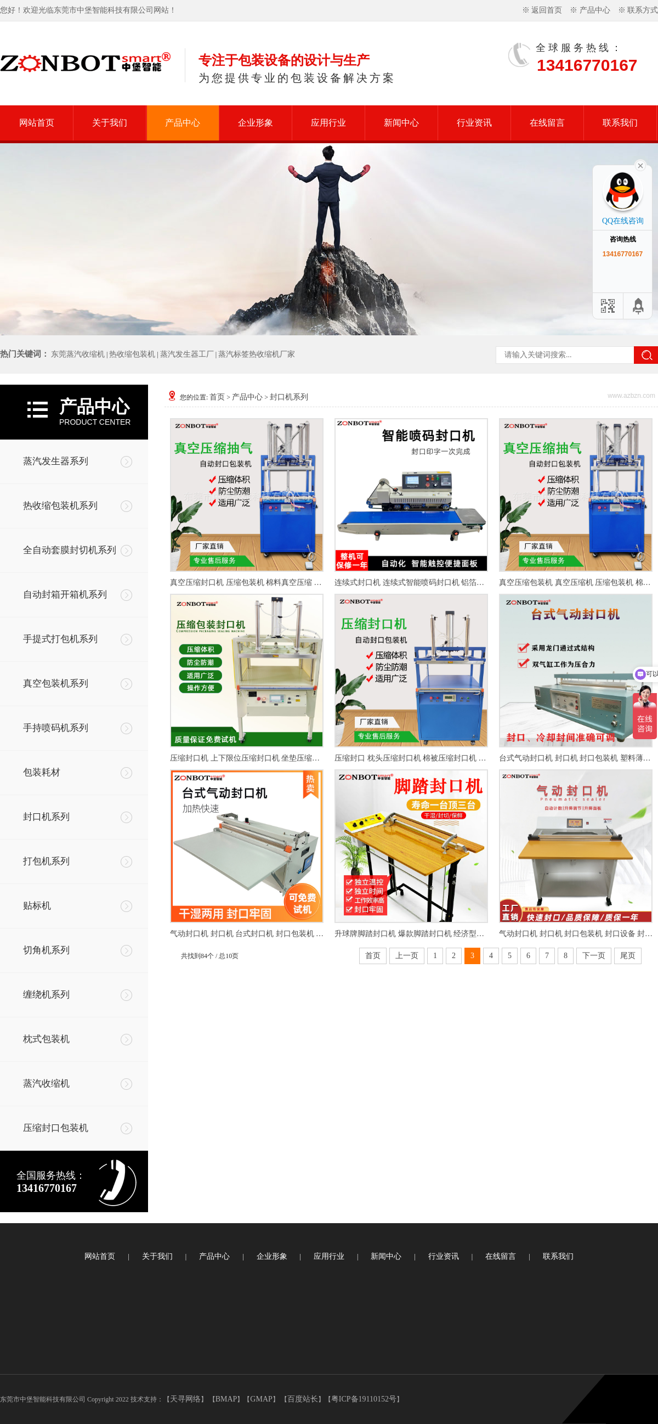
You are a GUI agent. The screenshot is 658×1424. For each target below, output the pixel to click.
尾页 (628, 956)
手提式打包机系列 (60, 639)
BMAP (226, 1399)
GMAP (261, 1399)
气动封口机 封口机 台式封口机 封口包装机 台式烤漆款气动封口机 (247, 934)
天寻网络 (185, 1399)
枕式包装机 (46, 1039)
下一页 (593, 956)
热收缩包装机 (132, 354)
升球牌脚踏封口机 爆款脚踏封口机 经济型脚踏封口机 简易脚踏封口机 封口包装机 (411, 934)
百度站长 (302, 1399)
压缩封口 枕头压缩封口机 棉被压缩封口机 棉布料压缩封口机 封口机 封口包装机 (411, 758)
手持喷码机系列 (55, 728)
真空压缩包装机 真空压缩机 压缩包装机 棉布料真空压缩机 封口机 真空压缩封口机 (576, 582)
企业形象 (255, 122)
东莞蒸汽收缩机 (78, 354)
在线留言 (547, 122)
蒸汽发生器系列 (55, 461)
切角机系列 (46, 950)
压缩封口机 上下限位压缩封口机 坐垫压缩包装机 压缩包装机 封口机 (247, 758)
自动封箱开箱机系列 (65, 594)
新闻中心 (401, 122)
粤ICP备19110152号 (363, 1399)
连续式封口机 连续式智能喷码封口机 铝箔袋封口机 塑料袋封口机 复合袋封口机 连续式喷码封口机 (411, 582)
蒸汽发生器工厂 (187, 354)
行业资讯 (474, 122)
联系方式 (642, 10)
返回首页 (546, 10)
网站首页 (36, 122)
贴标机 (37, 905)
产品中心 (595, 10)
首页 (217, 397)
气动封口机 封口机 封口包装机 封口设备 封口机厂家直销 (576, 934)
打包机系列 (46, 861)
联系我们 (620, 122)
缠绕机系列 (46, 994)
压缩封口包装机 (55, 1128)
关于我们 (109, 122)
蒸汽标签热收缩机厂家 (256, 354)
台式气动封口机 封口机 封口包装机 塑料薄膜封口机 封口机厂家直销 (576, 758)
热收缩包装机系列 (60, 505)
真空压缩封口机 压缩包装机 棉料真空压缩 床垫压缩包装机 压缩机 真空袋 (247, 582)
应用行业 (328, 122)
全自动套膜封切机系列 (69, 550)
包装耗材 (41, 772)
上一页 (406, 956)
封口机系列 (46, 817)
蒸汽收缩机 (46, 1083)
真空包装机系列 (55, 683)
